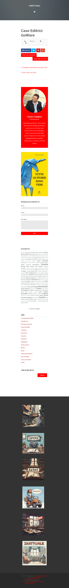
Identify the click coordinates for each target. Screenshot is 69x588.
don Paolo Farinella (30, 260)
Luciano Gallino (37, 281)
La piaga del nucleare (29, 278)
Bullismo (40, 254)
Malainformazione (25, 283)
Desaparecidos (37, 257)
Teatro (35, 299)
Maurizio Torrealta (40, 284)
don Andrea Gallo (40, 259)
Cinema (33, 255)
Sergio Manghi (36, 297)
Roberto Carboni (35, 295)
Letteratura (34, 279)
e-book (39, 261)
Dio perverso (23, 259)
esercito (38, 262)
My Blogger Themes (41, 576)
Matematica (33, 284)
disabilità (34, 259)
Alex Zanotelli (28, 252)
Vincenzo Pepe (24, 301)
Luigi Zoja (43, 281)
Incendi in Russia (25, 274)
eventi (22, 264)
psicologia (24, 293)
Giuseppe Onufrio (25, 269)
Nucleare (27, 288)
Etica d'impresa (44, 262)
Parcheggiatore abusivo (27, 290)
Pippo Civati (24, 292)
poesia (40, 292)
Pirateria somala (33, 292)
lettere (39, 279)
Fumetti (41, 266)
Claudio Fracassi (44, 255)
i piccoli (29, 271)
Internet (31, 274)
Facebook (28, 264)
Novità (23, 288)
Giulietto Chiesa (34, 268)
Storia (31, 299)
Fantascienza (35, 264)
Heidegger (23, 271)
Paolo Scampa (45, 288)
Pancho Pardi (33, 288)
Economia (45, 261)
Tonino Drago (45, 299)
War (27, 302)
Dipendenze (29, 259)
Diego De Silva (45, 257)
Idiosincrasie (34, 271)
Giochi (28, 268)
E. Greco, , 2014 (28, 72)
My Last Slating (33, 286)
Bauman (23, 254)
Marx (35, 283)
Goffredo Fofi (31, 269)
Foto (36, 266)
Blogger (38, 308)
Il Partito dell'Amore (42, 271)
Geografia (23, 268)
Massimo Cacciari (40, 283)
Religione (45, 293)
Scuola (46, 295)
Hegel (46, 269)
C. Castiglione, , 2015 (34, 67)
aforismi (22, 252)
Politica (45, 292)
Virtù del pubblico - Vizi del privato (37, 301)
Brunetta (36, 254)
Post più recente (28, 55)
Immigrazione (32, 273)
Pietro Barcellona (43, 290)
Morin (22, 286)
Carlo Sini (30, 255)
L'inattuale (34, 6)
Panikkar (39, 288)
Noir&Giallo (43, 286)
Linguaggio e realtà (29, 281)
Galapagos (46, 266)
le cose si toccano (25, 279)
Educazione (24, 262)
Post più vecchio (40, 59)
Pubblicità (30, 293)
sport (46, 297)
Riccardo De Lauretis (25, 295)
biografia (31, 254)
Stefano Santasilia (25, 299)
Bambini (46, 252)
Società (42, 297)
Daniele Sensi (31, 257)
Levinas (43, 279)
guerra (36, 269)
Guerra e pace (41, 269)
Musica (26, 286)
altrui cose (35, 252)
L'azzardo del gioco (38, 274)
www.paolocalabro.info (31, 579)
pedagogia (36, 290)
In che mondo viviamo (42, 273)
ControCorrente (24, 257)
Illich (27, 273)
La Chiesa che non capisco (35, 276)
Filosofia (44, 264)
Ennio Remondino (31, 262)
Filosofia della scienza (27, 266)
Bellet (27, 254)
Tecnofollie (39, 299)
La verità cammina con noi (42, 278)
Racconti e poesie (37, 293)
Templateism (37, 577)
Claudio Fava (38, 255)
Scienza (41, 295)
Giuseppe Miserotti (43, 268)
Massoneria (27, 284)
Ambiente (41, 252)
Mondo (46, 284)
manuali (32, 283)
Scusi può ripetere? (27, 297)
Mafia (46, 281)
